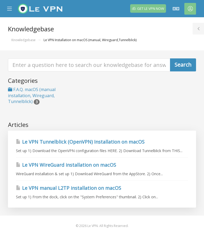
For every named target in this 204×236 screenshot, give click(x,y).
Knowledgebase (23, 40)
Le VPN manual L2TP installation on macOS (68, 188)
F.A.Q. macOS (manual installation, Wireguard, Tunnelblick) (32, 96)
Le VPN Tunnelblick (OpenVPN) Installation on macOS (80, 142)
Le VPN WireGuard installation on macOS (66, 165)
